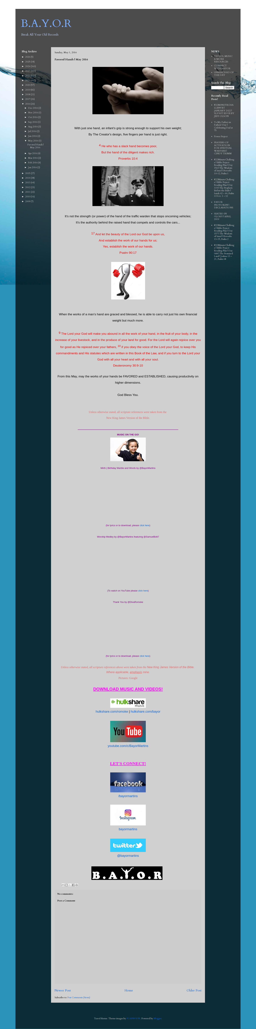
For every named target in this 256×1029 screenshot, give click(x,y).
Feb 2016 (33, 162)
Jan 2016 (32, 167)
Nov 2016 (33, 112)
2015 (28, 173)
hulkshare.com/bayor (145, 711)
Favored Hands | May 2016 (35, 146)
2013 (28, 182)
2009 (28, 201)
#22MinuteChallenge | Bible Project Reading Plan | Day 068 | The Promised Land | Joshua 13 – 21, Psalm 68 (224, 252)
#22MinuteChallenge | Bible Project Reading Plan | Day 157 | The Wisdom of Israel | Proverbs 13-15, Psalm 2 (224, 232)
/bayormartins (128, 796)
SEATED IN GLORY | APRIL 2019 (222, 216)
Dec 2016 (33, 108)
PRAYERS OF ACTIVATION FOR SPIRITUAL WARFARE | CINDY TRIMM (223, 148)
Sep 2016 (33, 122)
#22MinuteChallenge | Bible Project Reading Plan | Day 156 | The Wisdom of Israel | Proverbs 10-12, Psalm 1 (224, 166)
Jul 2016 (32, 131)
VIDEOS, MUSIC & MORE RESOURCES (223, 59)
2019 (28, 89)
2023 (28, 71)
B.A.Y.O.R (46, 23)
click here (145, 525)
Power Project (221, 136)
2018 (28, 94)
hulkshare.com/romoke (112, 711)
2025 (28, 61)
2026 (28, 57)
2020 (28, 85)
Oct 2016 (33, 117)
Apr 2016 (33, 153)
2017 (28, 99)
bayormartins (128, 829)
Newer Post (63, 990)
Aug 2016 (33, 126)
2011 (28, 192)
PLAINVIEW (133, 1018)
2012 (28, 187)
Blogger (157, 1018)
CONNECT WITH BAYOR (222, 67)
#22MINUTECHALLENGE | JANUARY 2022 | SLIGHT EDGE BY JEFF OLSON (224, 110)
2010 (28, 196)
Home (128, 990)
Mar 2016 (33, 158)
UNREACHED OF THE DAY (224, 74)
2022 (28, 75)
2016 (28, 104)
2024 (28, 66)
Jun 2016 (33, 136)
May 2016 (33, 140)
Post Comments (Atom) (78, 997)
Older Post (194, 990)
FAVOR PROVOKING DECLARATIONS (223, 205)
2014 (28, 178)
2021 (28, 80)
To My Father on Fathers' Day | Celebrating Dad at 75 (223, 126)
